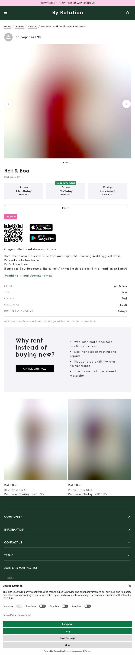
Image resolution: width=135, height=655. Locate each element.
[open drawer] (5, 13)
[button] (67, 517)
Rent (65, 208)
